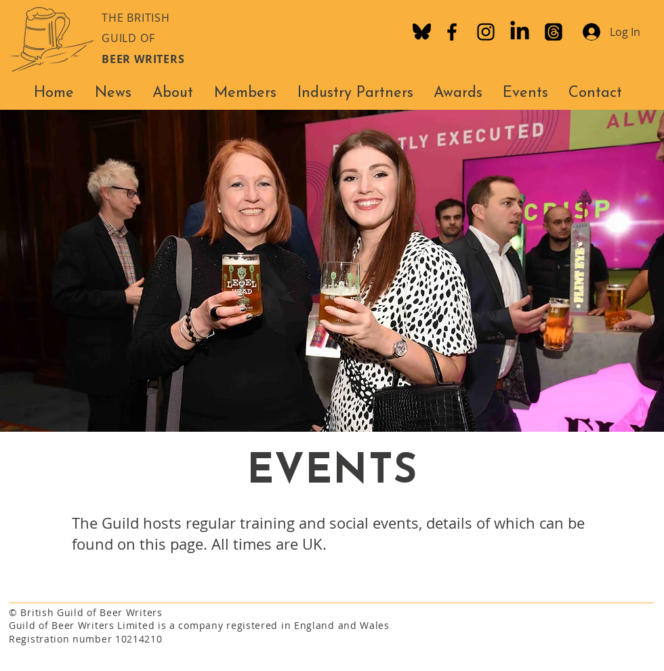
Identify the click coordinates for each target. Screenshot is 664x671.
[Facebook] (451, 31)
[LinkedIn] (519, 31)
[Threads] (553, 31)
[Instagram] (485, 31)
